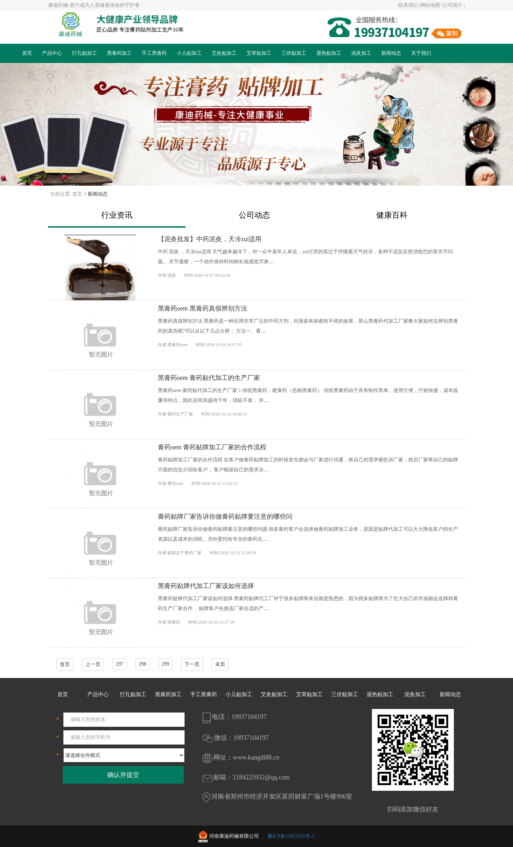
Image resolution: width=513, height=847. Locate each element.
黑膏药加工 (119, 53)
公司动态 (254, 215)
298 (142, 664)
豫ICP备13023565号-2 (291, 836)
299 (165, 664)
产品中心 (52, 53)
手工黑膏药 (154, 53)
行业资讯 (117, 215)
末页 (220, 664)
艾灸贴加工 (224, 53)
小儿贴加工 (189, 53)
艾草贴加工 (259, 53)
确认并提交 (123, 774)
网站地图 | (431, 5)
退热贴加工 (328, 53)
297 (119, 664)
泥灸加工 (361, 53)
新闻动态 (391, 53)
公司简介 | (454, 5)
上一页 (93, 664)
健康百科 (392, 215)
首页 (27, 53)
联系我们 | (409, 5)
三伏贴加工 (293, 53)
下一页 (192, 664)
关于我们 (421, 53)
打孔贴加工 (84, 53)
